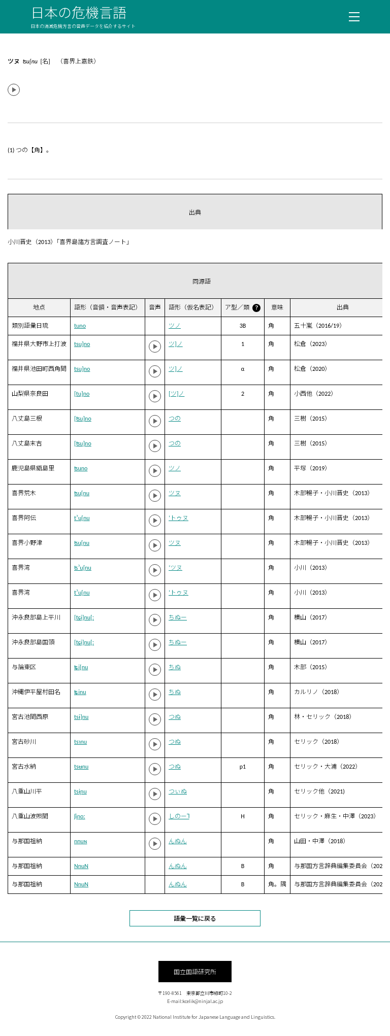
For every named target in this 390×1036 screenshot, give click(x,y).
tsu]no (82, 344)
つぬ (175, 716)
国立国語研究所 (195, 971)
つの (175, 418)
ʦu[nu (81, 493)
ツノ (175, 325)
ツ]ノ (176, 344)
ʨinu (80, 692)
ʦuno (80, 468)
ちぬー (178, 617)
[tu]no (81, 393)
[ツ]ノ (176, 393)
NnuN (81, 866)
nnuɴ (80, 841)
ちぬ (175, 667)
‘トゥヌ (178, 518)
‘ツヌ (175, 567)
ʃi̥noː (79, 816)
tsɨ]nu (81, 716)
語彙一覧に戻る (195, 918)
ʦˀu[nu (82, 567)
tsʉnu (81, 766)
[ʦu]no (82, 418)
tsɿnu (80, 741)
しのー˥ (179, 816)
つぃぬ (178, 791)
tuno (80, 325)
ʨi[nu (81, 667)
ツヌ (175, 493)
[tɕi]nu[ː (84, 617)
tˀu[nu (82, 518)
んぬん (178, 841)
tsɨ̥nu (80, 791)
